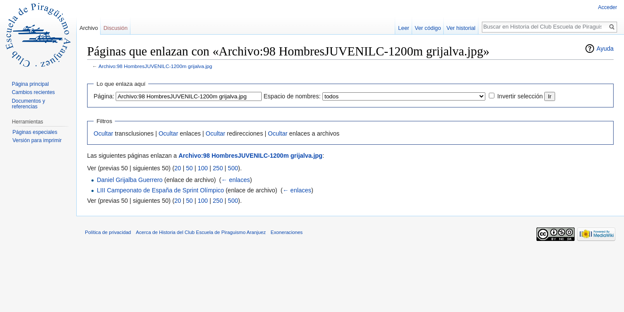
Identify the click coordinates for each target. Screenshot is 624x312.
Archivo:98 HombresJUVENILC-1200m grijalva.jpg (155, 66)
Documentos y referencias (28, 104)
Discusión (115, 28)
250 (218, 168)
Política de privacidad (108, 232)
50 (189, 168)
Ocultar (103, 133)
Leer (404, 28)
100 (203, 168)
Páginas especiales (35, 132)
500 (233, 168)
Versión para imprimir (37, 140)
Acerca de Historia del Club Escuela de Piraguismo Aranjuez (201, 232)
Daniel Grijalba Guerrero (129, 179)
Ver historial (460, 28)
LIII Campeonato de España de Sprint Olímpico (160, 190)
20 (177, 168)
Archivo (88, 28)
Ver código (428, 28)
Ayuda (605, 48)
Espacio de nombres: (292, 96)
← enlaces (235, 179)
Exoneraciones (286, 232)
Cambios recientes (33, 92)
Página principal (30, 84)
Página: (104, 96)
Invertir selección (520, 96)
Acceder (607, 7)
